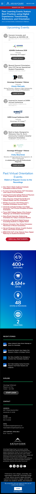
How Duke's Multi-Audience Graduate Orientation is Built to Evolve (16, 187)
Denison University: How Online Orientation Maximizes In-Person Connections (17, 224)
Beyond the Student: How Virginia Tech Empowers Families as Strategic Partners (19, 351)
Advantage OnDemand (9, 385)
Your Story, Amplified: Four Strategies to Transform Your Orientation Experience (19, 358)
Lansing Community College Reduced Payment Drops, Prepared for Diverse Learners (18, 195)
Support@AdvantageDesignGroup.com (13, 427)
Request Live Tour (8, 387)
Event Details (18, 58)
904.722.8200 (7, 420)
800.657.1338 (30, 3)
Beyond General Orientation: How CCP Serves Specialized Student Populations (19, 67)
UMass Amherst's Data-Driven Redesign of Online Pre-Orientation (19, 344)
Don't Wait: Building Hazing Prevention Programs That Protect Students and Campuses (18, 365)
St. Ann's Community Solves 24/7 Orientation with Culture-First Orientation (18, 191)
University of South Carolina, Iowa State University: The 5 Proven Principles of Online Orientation (18, 208)
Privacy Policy (18, 491)
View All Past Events (18, 239)
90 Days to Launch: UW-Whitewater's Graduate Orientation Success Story (16, 203)
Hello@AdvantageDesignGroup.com (12, 425)
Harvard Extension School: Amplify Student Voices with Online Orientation (17, 228)
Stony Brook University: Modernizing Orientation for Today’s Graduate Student (17, 217)
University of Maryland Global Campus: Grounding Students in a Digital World (16, 220)
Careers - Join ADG (8, 389)
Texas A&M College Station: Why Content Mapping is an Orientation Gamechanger (17, 213)
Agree (18, 488)
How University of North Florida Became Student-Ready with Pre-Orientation (16, 199)
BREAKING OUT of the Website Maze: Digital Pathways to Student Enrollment (18, 232)
